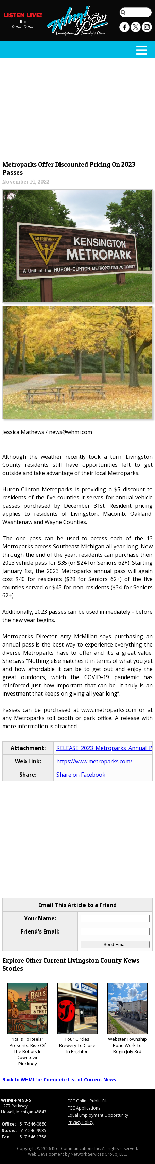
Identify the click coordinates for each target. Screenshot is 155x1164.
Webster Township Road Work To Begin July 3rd (127, 1019)
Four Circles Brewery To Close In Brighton (77, 1019)
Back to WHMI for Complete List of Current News (59, 1080)
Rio (23, 21)
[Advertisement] (77, 108)
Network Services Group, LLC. (99, 1154)
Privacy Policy (80, 1122)
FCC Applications (84, 1108)
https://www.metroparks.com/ (94, 761)
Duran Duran (23, 26)
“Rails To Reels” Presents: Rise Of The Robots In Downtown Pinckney (27, 1025)
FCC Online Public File (88, 1101)
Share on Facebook (80, 774)
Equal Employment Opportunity (98, 1115)
